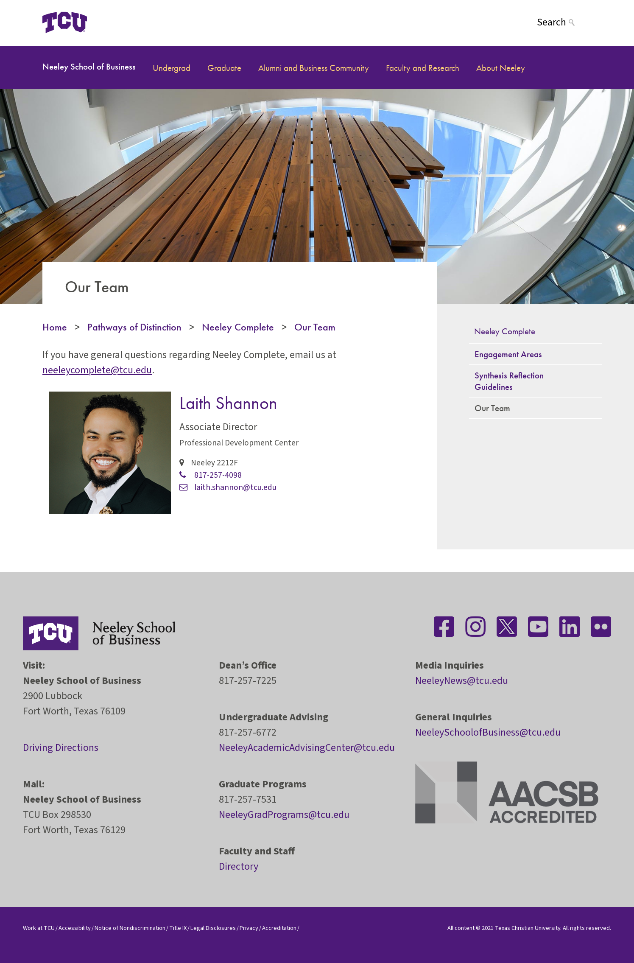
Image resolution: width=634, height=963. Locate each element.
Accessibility (75, 928)
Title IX (178, 928)
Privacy (249, 928)
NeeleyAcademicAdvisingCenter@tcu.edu (307, 747)
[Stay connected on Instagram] (475, 626)
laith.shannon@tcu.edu (228, 487)
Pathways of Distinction (134, 326)
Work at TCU (39, 928)
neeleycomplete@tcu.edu (97, 370)
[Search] (564, 22)
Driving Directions (60, 747)
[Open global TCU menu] (120, 22)
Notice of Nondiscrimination (130, 928)
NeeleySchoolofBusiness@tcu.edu (488, 732)
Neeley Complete (238, 326)
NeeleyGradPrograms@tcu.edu (284, 814)
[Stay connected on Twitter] (507, 626)
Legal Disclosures (213, 928)
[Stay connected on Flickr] (601, 626)
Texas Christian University (527, 928)
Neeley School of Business (89, 66)
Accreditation (279, 928)
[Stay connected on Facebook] (444, 626)
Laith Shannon (228, 403)
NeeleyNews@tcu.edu (461, 680)
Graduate (224, 67)
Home (54, 326)
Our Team (314, 326)
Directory (238, 866)
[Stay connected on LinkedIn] (569, 626)
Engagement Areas (508, 354)
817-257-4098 (210, 475)
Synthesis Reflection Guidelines (509, 381)
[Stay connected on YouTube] (538, 626)
